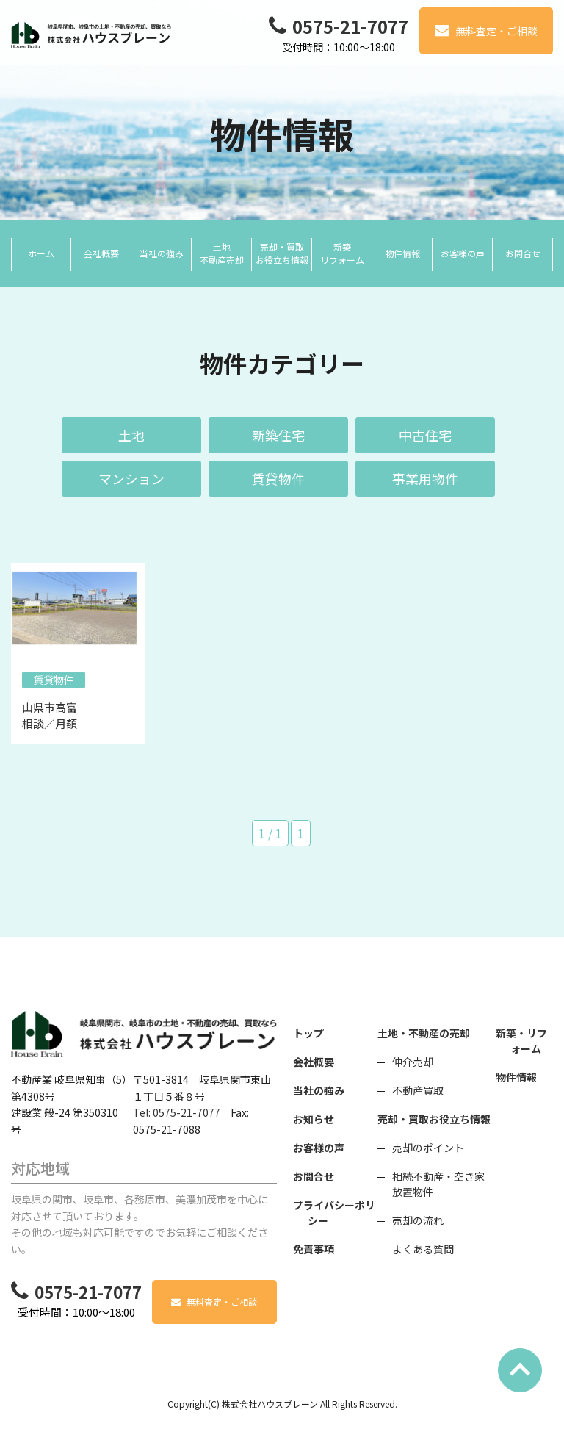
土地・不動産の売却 (423, 1033)
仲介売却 (412, 1061)
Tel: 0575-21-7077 (176, 1112)
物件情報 (516, 1077)
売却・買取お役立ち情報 (434, 1119)
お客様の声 (318, 1147)
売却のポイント (428, 1147)
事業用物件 (425, 478)
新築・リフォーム (521, 1041)
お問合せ (313, 1176)
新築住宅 (278, 434)
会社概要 (313, 1061)
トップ (308, 1033)
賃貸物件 (278, 478)
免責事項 (313, 1249)
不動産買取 (418, 1090)
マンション (131, 478)
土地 (131, 434)
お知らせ (313, 1119)
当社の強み (318, 1090)
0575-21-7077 (350, 26)
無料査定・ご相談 (496, 31)
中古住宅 (425, 434)
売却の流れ (418, 1220)
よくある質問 (423, 1249)
